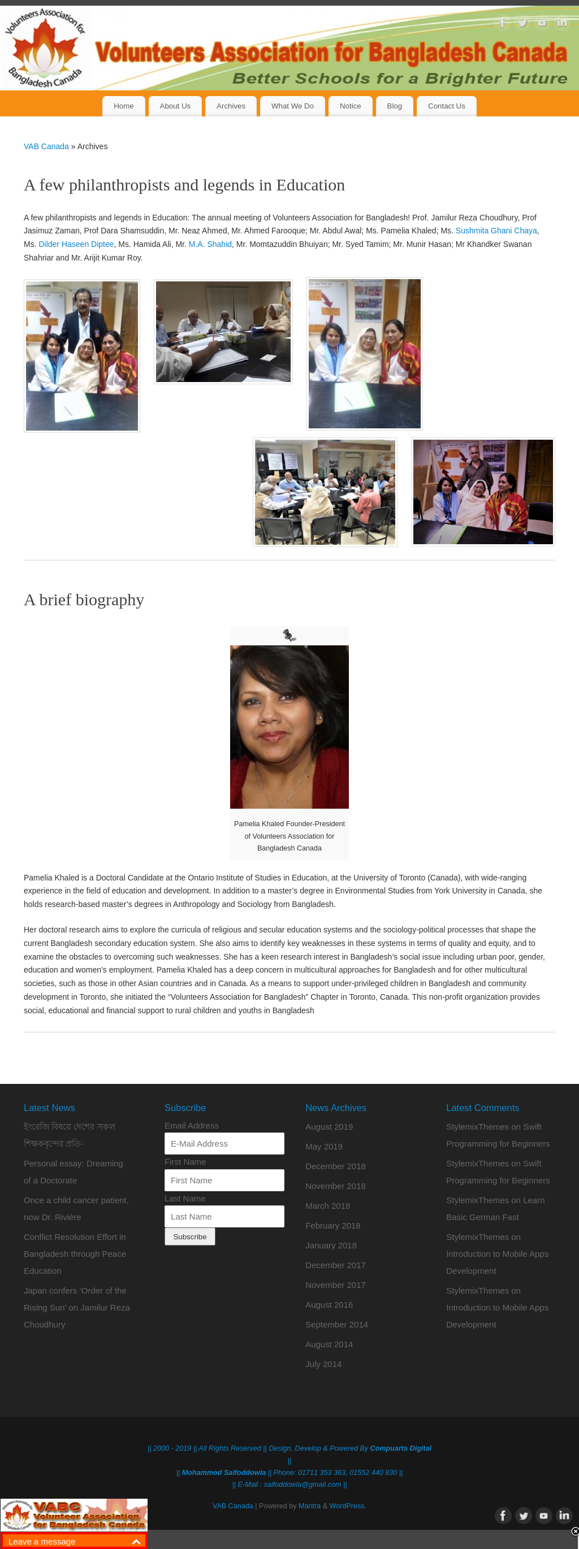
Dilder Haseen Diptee (76, 244)
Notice (350, 106)
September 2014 (336, 1324)
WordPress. (348, 1506)
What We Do (292, 106)
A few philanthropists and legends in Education (184, 184)
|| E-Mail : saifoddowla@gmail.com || (289, 1485)
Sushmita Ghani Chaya (496, 230)
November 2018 (335, 1186)
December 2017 (335, 1265)
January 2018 (331, 1245)
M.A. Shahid (210, 244)
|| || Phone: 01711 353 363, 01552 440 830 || (289, 1473)
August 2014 (329, 1344)
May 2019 (324, 1146)
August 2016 (329, 1304)
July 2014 (323, 1364)
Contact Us (446, 106)
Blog (395, 106)
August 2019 (329, 1126)
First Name (185, 1161)
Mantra (310, 1506)
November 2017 (335, 1285)
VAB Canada (46, 146)
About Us (175, 106)
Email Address (192, 1125)
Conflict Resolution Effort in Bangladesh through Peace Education (75, 1253)
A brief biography (84, 599)
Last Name (185, 1198)
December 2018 (335, 1166)
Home (123, 106)
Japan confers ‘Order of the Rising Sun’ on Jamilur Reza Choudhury (77, 1307)
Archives (231, 106)
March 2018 (327, 1205)
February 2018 (333, 1225)
